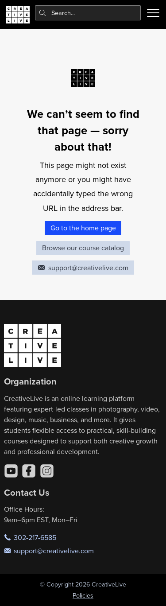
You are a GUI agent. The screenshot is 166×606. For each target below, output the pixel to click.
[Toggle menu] (153, 13)
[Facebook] (29, 471)
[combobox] (88, 13)
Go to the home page (83, 228)
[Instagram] (47, 471)
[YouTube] (11, 471)
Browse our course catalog (83, 247)
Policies (83, 595)
